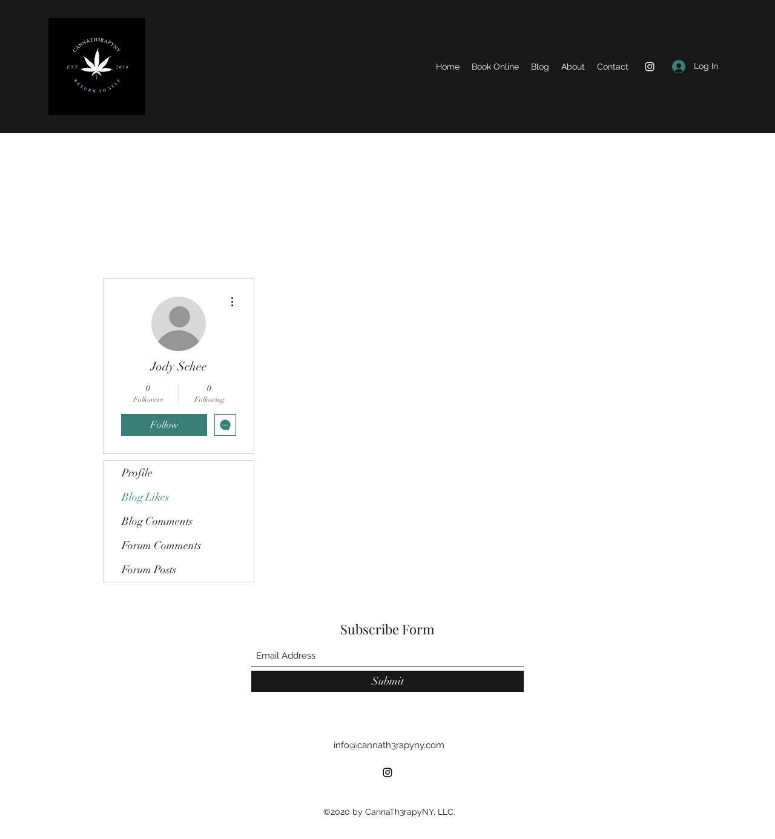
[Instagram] (650, 67)
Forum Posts (149, 569)
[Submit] (387, 681)
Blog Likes (145, 497)
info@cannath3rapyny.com (389, 745)
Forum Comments (161, 545)
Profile (137, 472)
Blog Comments (157, 521)
